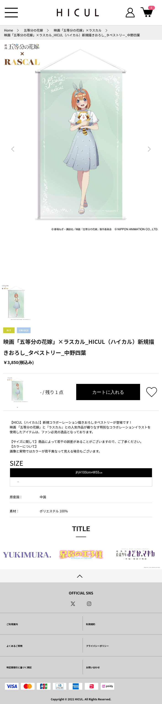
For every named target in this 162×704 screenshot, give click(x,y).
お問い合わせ (93, 667)
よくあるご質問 (14, 646)
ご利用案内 (12, 624)
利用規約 (90, 624)
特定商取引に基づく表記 (18, 667)
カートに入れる (108, 392)
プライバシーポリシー (97, 646)
